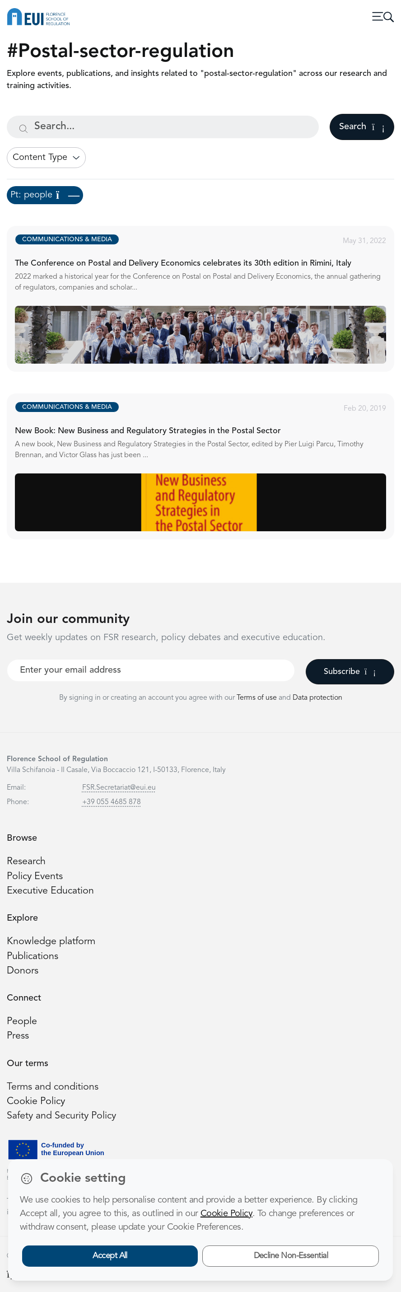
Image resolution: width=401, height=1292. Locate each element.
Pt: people (44, 195)
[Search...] (163, 127)
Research (26, 861)
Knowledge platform (51, 941)
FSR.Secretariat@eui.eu (119, 787)
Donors (22, 971)
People (22, 1021)
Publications (32, 956)
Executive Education (50, 891)
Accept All (110, 1256)
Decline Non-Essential (291, 1256)
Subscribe (350, 672)
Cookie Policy (36, 1101)
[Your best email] (151, 670)
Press (18, 1036)
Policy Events (35, 876)
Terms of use (258, 698)
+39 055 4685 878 (111, 802)
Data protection (317, 698)
